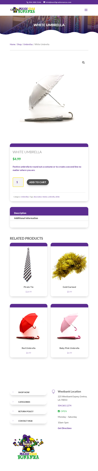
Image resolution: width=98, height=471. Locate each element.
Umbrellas (28, 44)
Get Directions (64, 428)
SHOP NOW (23, 392)
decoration (38, 197)
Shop (19, 44)
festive (45, 197)
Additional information (26, 218)
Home (12, 44)
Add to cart (37, 182)
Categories (24, 402)
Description (20, 213)
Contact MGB (25, 421)
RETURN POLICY (25, 411)
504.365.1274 (64, 405)
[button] (83, 62)
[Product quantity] (18, 182)
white (57, 197)
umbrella (51, 197)
